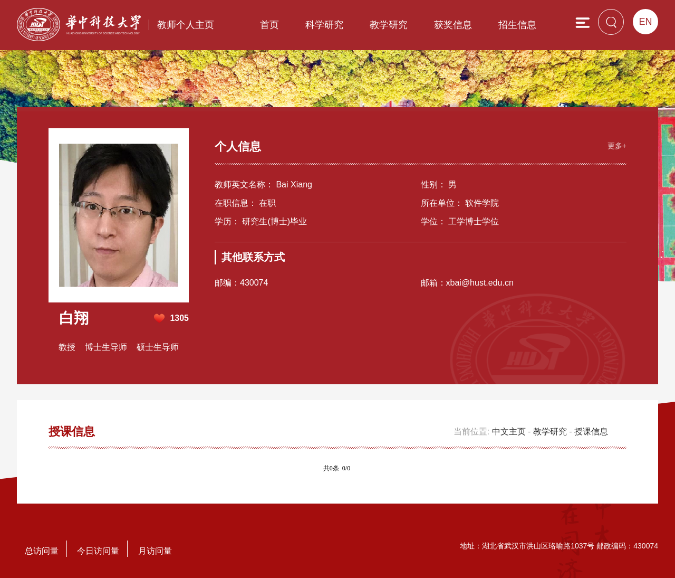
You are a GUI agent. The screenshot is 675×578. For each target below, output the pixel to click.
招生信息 (517, 25)
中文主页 (509, 431)
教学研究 (389, 25)
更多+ (617, 145)
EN (645, 21)
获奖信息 (453, 25)
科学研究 (324, 25)
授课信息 (591, 431)
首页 (269, 25)
